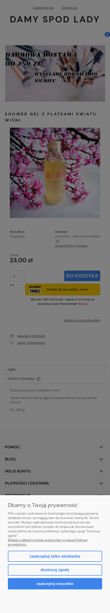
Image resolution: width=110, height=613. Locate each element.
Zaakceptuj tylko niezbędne (55, 556)
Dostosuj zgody (55, 570)
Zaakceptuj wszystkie (54, 584)
